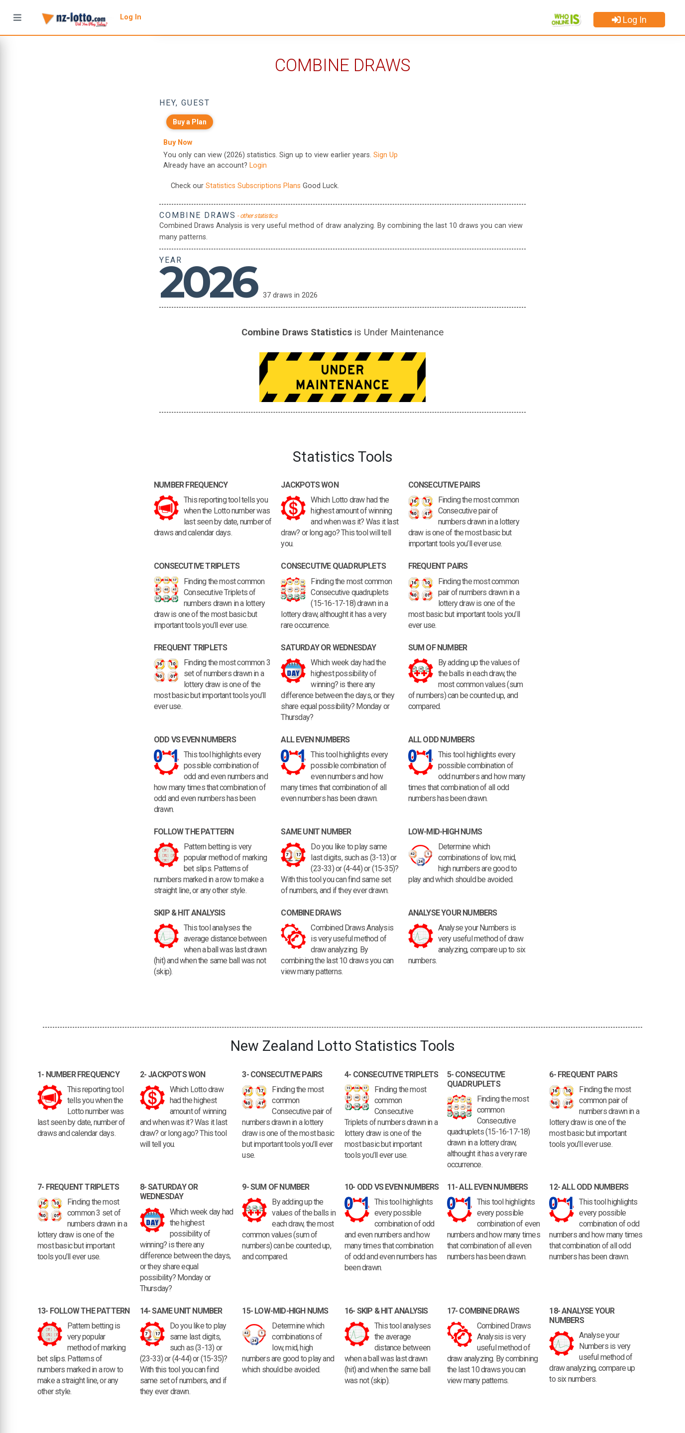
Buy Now (177, 142)
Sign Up (385, 155)
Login (258, 165)
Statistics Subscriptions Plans (253, 186)
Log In (629, 19)
